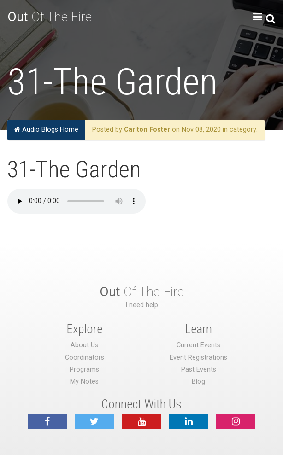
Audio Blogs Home (46, 130)
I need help (141, 305)
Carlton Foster (147, 130)
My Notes (84, 381)
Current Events (198, 345)
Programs (84, 369)
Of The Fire (49, 16)
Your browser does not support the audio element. (76, 201)
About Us (84, 345)
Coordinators (84, 358)
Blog (198, 381)
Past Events (198, 369)
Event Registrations (198, 358)
